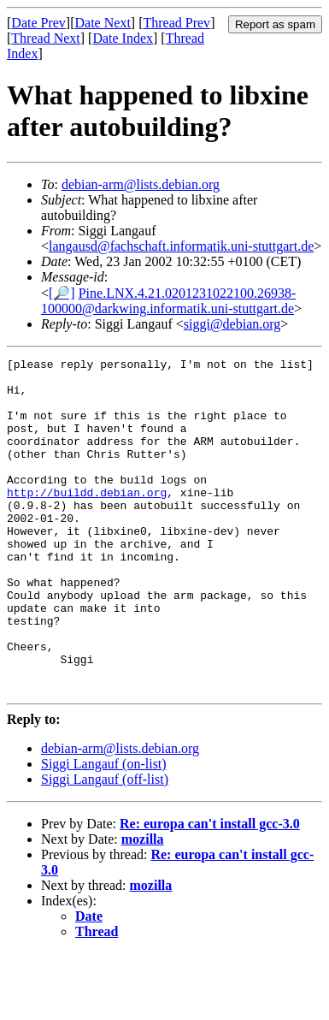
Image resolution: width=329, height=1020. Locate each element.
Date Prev (38, 22)
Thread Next (45, 38)
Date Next (103, 22)
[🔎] (62, 293)
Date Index (122, 38)
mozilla (142, 905)
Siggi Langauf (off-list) (104, 846)
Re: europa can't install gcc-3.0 (210, 890)
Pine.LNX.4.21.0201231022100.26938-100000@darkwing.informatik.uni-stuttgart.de (168, 301)
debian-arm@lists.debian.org (141, 184)
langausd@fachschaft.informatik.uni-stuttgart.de (181, 246)
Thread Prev (176, 22)
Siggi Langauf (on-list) (104, 830)
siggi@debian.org (232, 324)
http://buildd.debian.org (87, 520)
